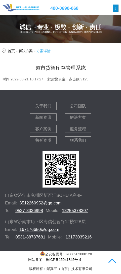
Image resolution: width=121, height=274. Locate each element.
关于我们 (43, 106)
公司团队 (78, 106)
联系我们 (78, 140)
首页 (11, 51)
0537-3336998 (29, 210)
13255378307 (75, 210)
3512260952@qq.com (40, 203)
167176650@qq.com (39, 229)
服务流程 (78, 129)
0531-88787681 (30, 237)
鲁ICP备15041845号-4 (63, 260)
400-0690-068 (64, 8)
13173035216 (79, 237)
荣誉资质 (43, 140)
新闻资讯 (43, 117)
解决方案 (26, 51)
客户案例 (43, 129)
